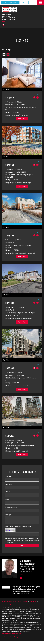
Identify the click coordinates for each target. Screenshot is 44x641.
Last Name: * (9, 484)
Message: (8, 515)
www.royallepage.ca (9, 601)
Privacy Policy (22, 601)
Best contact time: (11, 507)
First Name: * (9, 476)
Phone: (7, 499)
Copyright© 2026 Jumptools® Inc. (11, 633)
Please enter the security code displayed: (18, 526)
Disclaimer (32, 601)
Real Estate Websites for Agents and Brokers (14, 637)
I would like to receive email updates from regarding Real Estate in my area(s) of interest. (23, 540)
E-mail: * (7, 492)
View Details (22, 119)
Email (3, 21)
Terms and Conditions (9, 605)
